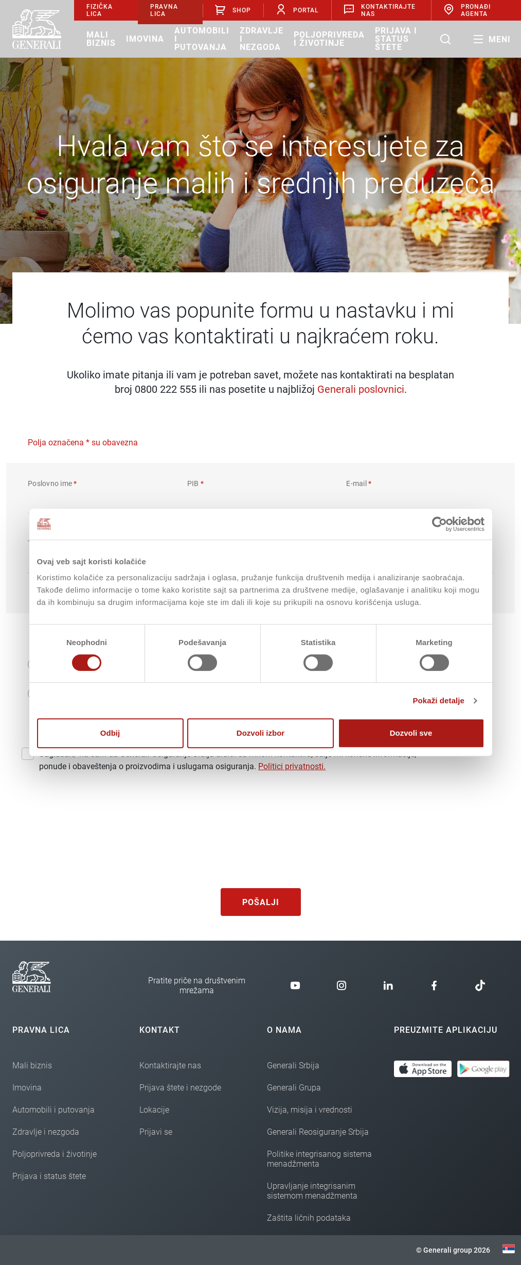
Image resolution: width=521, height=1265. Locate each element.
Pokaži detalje (438, 700)
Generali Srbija (293, 1065)
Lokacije (154, 1110)
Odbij (110, 733)
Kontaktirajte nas (170, 1065)
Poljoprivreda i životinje (329, 39)
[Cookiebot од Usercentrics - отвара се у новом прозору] (439, 524)
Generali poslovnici (360, 389)
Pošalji (260, 902)
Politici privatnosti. (292, 766)
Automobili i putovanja (201, 39)
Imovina (145, 39)
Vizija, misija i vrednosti (309, 1110)
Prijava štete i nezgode (180, 1088)
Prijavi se (155, 1132)
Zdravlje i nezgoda (261, 39)
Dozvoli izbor (260, 733)
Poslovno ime (52, 483)
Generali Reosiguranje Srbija (318, 1132)
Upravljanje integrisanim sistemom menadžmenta (312, 1191)
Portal (297, 10)
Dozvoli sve (411, 733)
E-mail (358, 483)
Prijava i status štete (396, 39)
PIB (195, 483)
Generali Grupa (294, 1088)
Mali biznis (101, 39)
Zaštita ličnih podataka (309, 1218)
